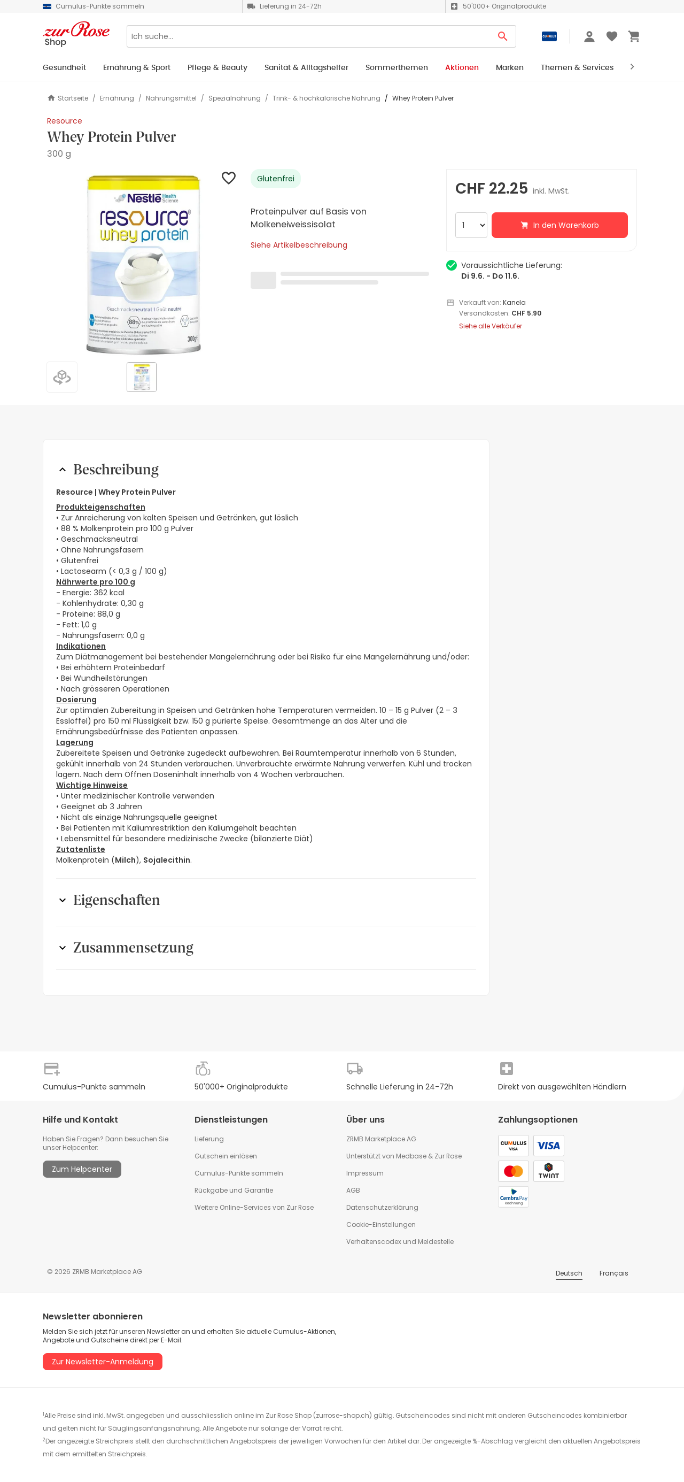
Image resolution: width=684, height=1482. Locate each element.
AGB (353, 1190)
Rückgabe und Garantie (234, 1190)
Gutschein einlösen (226, 1156)
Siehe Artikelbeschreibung (299, 245)
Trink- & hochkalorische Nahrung (326, 98)
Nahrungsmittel (171, 98)
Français (614, 1273)
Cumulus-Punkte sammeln (239, 1173)
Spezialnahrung (234, 98)
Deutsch (569, 1273)
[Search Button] (503, 36)
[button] (142, 264)
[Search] (308, 36)
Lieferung (209, 1138)
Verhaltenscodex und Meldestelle (400, 1241)
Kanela (514, 302)
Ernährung (117, 98)
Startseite (67, 98)
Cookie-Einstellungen (381, 1224)
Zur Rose (448, 1156)
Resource (64, 121)
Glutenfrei (275, 178)
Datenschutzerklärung (382, 1207)
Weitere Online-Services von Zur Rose (254, 1207)
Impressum (365, 1173)
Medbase (411, 1156)
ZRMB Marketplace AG (381, 1138)
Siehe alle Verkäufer (490, 326)
